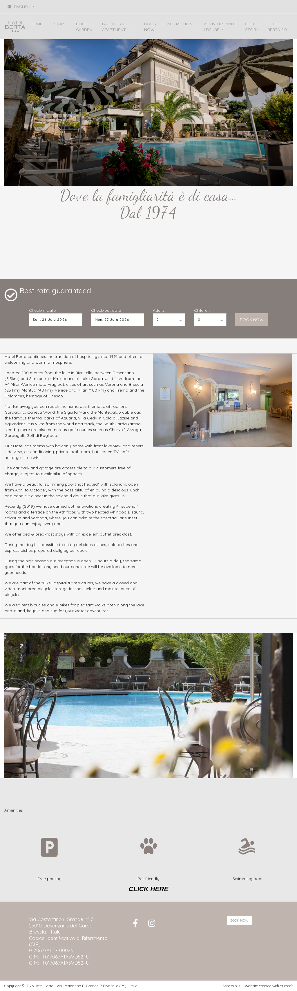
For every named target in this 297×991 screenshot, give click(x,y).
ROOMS (59, 23)
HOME (36, 23)
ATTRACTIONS (181, 23)
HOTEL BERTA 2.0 (277, 26)
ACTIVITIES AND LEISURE (219, 26)
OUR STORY (251, 26)
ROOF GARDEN (84, 26)
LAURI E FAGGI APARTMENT (115, 26)
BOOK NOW (150, 26)
